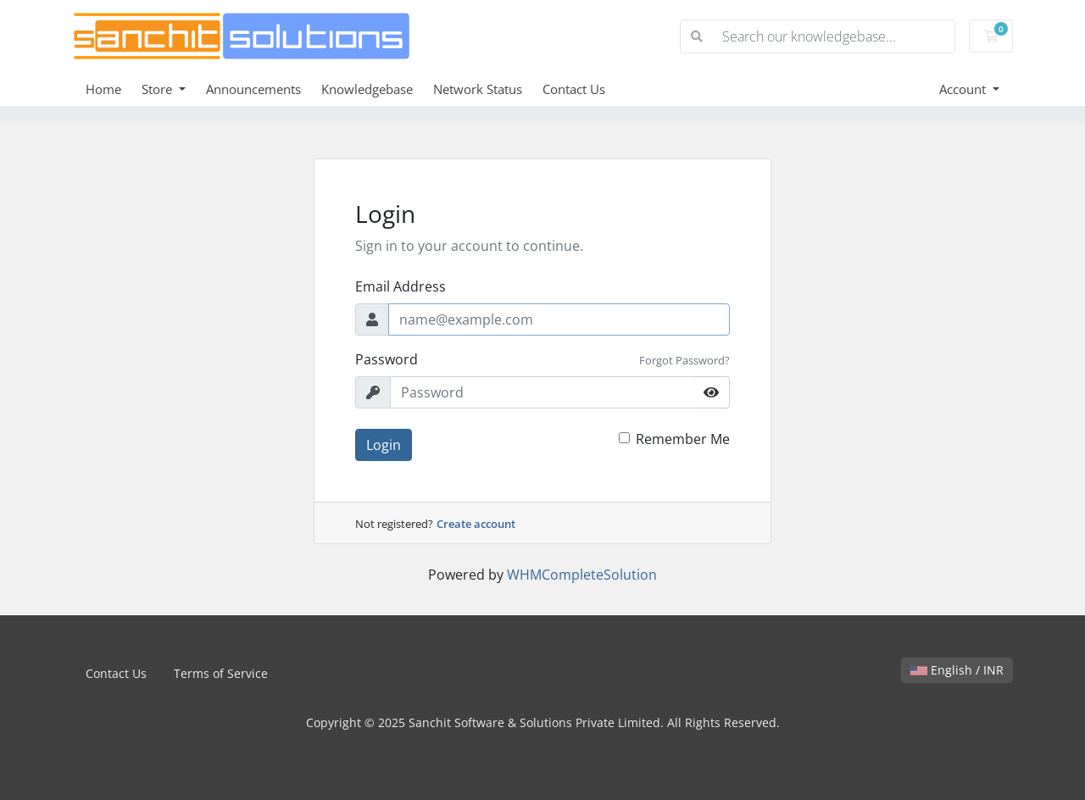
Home (103, 89)
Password (386, 359)
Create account (476, 523)
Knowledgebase (367, 89)
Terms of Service (221, 673)
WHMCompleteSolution (582, 574)
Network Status (477, 89)
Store (158, 89)
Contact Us (573, 89)
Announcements (253, 89)
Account (964, 89)
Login (383, 445)
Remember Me (683, 439)
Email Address (400, 286)
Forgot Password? (684, 360)
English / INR (957, 670)
